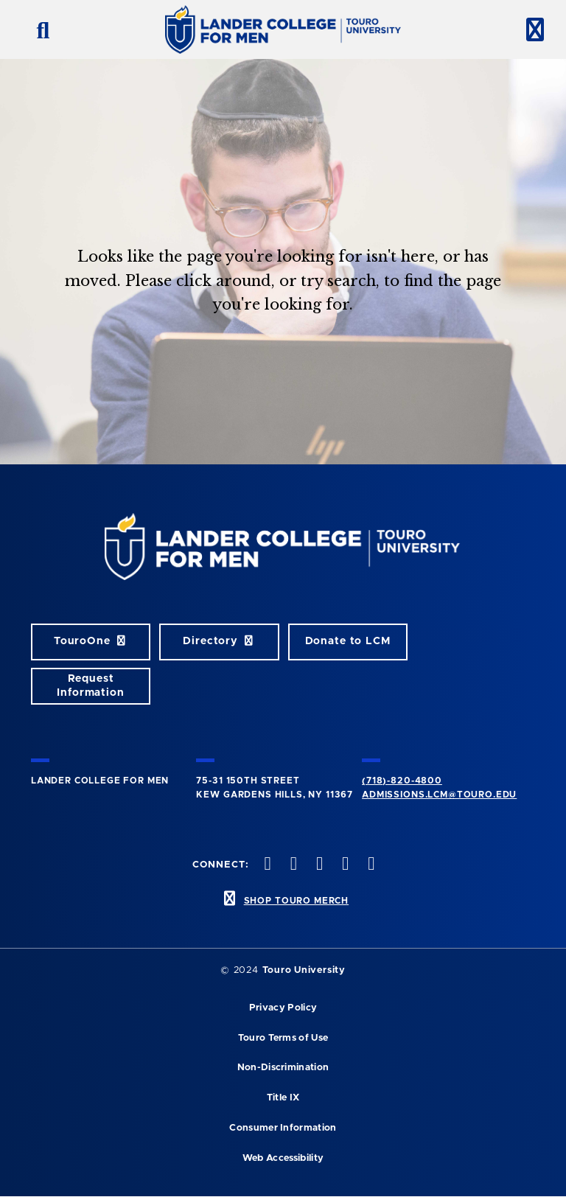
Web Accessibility (283, 1158)
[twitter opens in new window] (291, 865)
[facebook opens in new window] (266, 865)
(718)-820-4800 (402, 780)
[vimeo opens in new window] (344, 865)
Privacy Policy (283, 1008)
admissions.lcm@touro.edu (439, 794)
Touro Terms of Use (283, 1038)
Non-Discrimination (283, 1067)
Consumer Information (282, 1128)
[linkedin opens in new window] (370, 865)
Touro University (304, 970)
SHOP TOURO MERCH (296, 900)
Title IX (283, 1098)
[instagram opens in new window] (317, 865)
